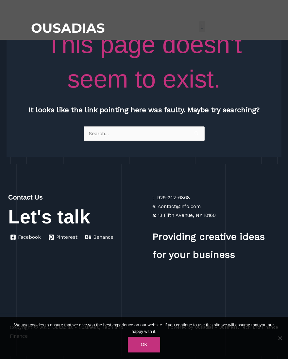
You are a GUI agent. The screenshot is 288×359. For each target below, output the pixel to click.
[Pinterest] (63, 237)
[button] (202, 26)
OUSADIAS (68, 28)
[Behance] (99, 237)
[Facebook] (25, 237)
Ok (144, 344)
